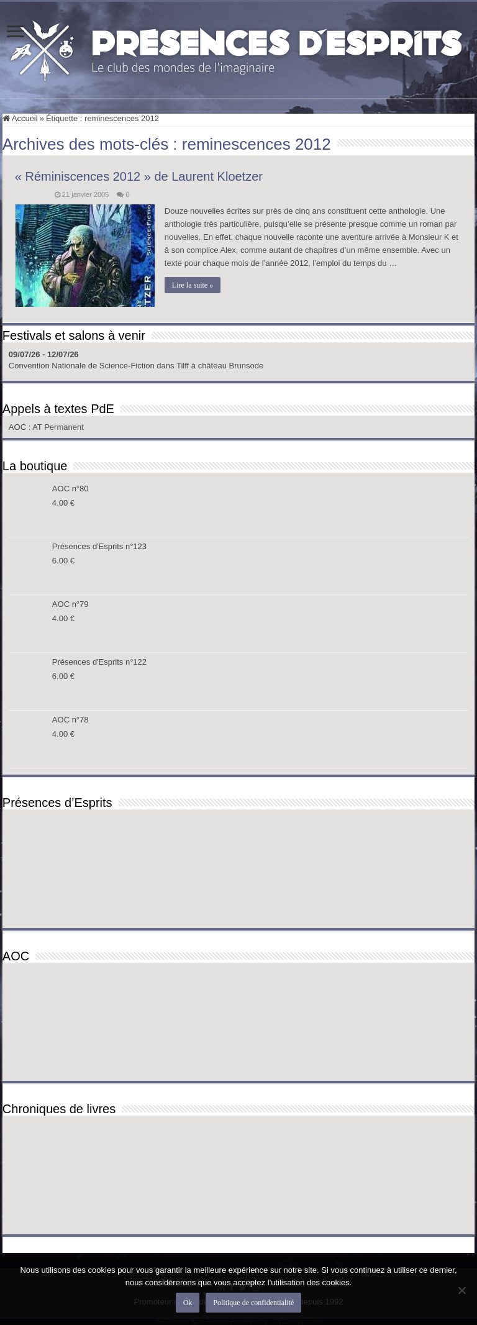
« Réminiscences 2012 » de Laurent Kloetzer (139, 176)
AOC (19, 427)
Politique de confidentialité (253, 1302)
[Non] (461, 1290)
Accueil (20, 118)
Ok (188, 1302)
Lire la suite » (192, 285)
